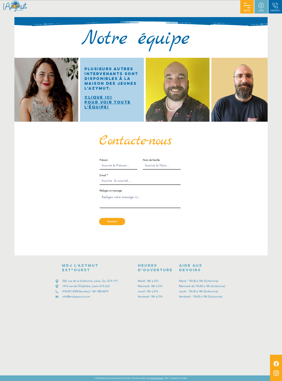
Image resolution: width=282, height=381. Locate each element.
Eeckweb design (156, 378)
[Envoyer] (112, 221)
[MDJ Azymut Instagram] (276, 373)
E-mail (103, 175)
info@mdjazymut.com (76, 296)
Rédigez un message (111, 190)
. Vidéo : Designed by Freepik (175, 378)
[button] (247, 6)
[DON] (261, 6)
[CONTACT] (275, 6)
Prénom (104, 160)
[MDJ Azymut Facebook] (276, 363)
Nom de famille (151, 160)
